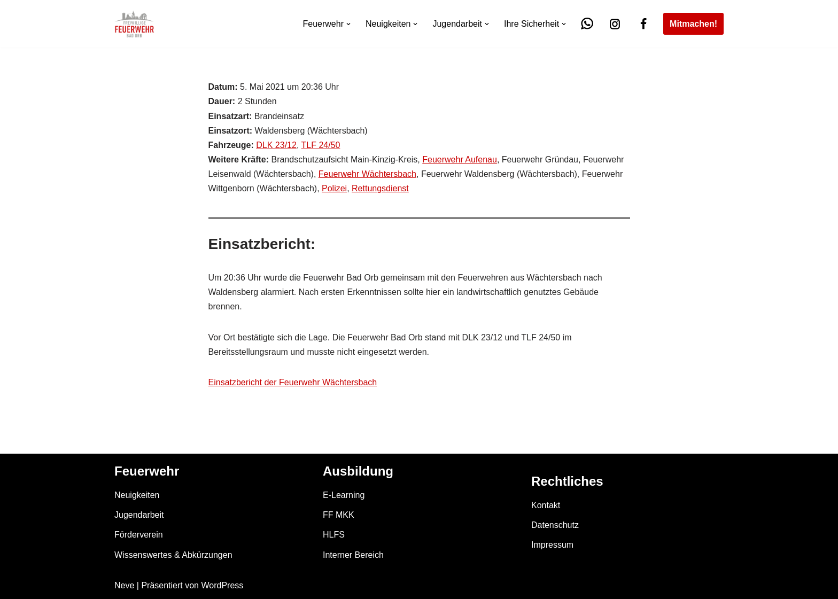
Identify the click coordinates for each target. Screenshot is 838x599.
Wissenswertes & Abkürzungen (173, 554)
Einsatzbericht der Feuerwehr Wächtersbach (292, 382)
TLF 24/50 (320, 145)
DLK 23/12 (276, 145)
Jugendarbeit (139, 514)
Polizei (334, 188)
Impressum (552, 544)
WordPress (222, 585)
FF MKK (338, 514)
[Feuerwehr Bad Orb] (134, 24)
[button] (348, 24)
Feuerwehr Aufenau (459, 159)
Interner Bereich (353, 554)
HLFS (334, 534)
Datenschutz (555, 525)
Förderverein (138, 534)
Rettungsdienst (380, 188)
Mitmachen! (693, 23)
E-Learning (343, 495)
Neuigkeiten (137, 495)
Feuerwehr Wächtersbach (367, 173)
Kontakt (545, 505)
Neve (124, 585)
